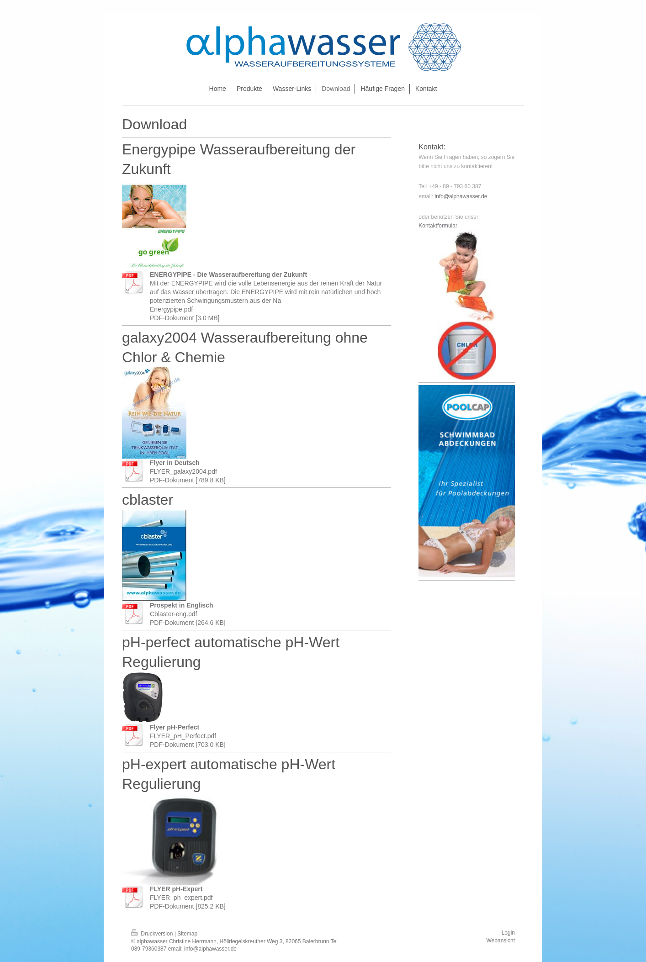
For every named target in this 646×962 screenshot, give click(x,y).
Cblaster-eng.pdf (173, 614)
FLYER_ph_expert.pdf (181, 897)
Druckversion (153, 933)
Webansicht (501, 940)
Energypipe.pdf (171, 309)
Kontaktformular (437, 225)
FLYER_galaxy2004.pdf (183, 471)
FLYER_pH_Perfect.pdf (183, 736)
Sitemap (187, 933)
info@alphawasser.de (461, 196)
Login (508, 933)
